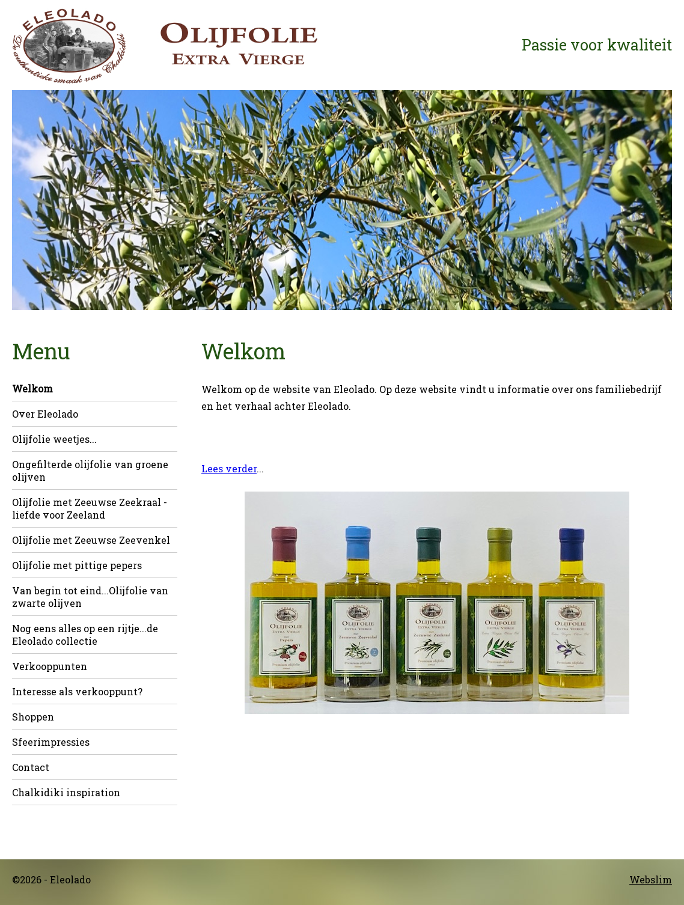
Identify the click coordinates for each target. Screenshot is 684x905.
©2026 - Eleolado (51, 879)
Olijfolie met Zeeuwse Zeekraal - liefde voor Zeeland (89, 508)
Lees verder (229, 468)
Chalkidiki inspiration (66, 792)
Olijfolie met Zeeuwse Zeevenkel (91, 540)
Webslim (650, 879)
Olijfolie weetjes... (54, 439)
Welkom (32, 388)
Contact (30, 767)
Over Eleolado (45, 413)
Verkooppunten (49, 666)
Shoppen (33, 716)
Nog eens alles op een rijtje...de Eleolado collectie (85, 634)
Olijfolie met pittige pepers (77, 565)
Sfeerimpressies (51, 742)
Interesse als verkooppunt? (77, 691)
